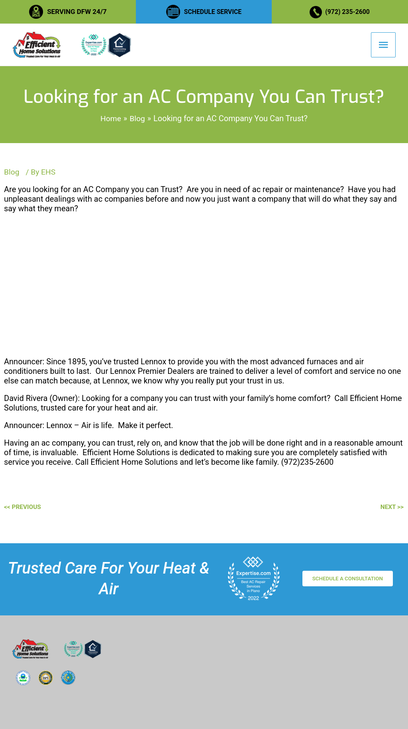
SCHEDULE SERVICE (213, 12)
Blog (12, 179)
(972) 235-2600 (349, 12)
